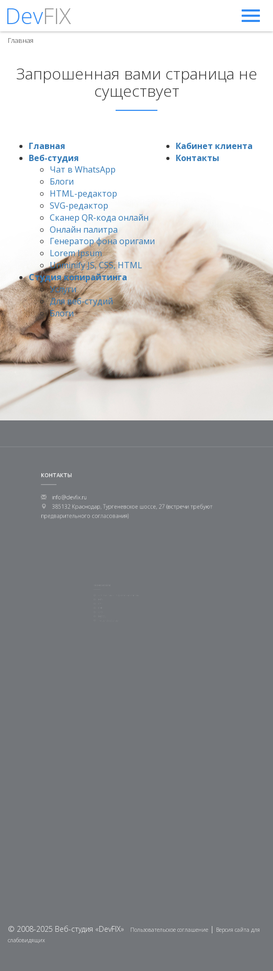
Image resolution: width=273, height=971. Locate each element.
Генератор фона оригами (102, 241)
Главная (47, 146)
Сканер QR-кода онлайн (99, 217)
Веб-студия (54, 158)
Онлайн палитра (84, 229)
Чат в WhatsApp (83, 169)
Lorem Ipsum (76, 253)
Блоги (62, 181)
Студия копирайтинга (78, 277)
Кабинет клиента (214, 146)
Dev (38, 15)
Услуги (63, 289)
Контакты (197, 158)
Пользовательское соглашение (169, 929)
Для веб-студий (81, 301)
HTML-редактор (83, 193)
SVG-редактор (79, 205)
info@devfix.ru (79, 497)
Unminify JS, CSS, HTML (96, 265)
